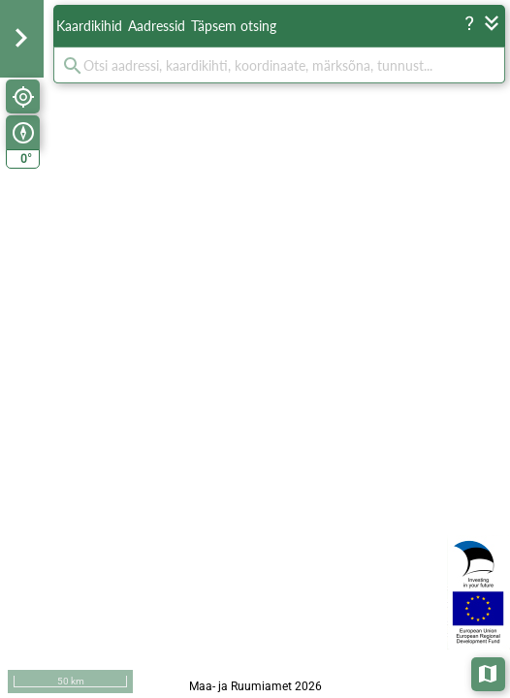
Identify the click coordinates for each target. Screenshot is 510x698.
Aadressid (156, 25)
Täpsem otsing (233, 25)
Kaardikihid (89, 25)
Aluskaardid (489, 672)
